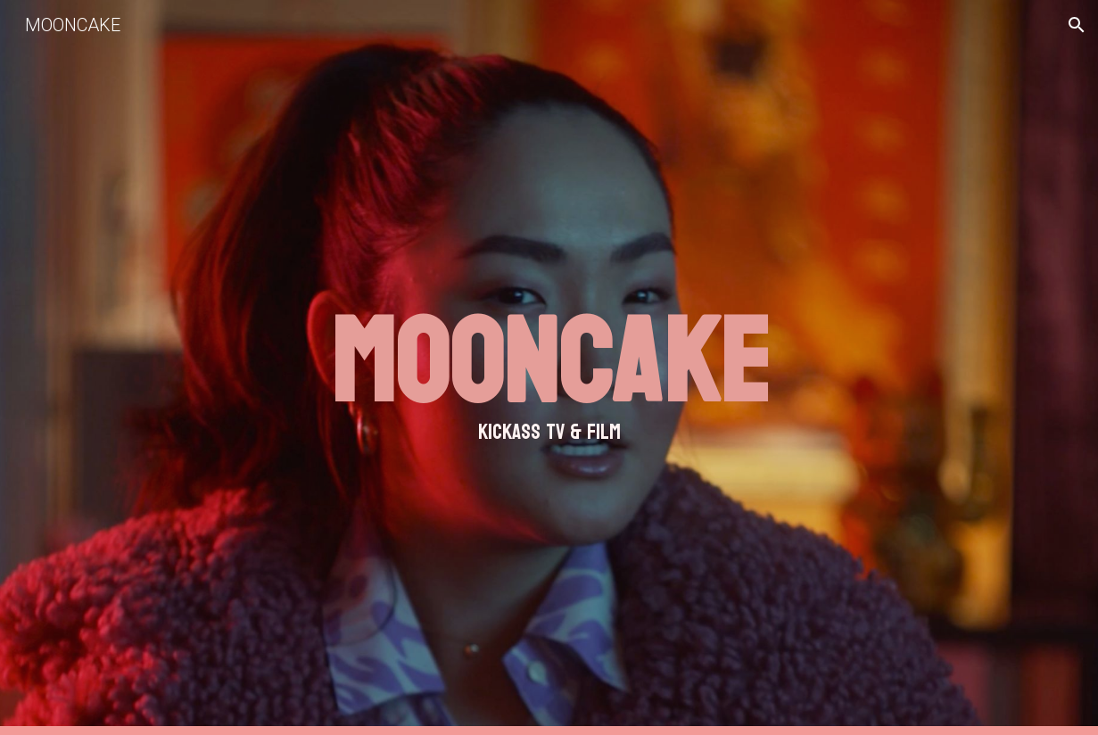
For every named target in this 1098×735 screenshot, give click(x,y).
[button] (1076, 25)
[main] (549, 367)
